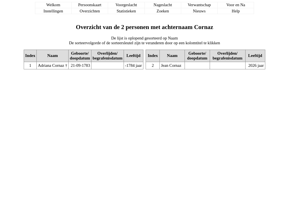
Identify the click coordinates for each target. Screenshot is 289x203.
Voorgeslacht (126, 5)
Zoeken (163, 11)
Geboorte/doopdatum (80, 55)
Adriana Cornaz (51, 65)
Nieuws (199, 11)
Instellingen (53, 11)
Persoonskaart (89, 5)
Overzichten (90, 11)
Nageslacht (163, 5)
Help (236, 11)
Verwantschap (199, 5)
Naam (52, 55)
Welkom (53, 5)
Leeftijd (133, 55)
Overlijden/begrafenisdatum (107, 55)
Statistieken (126, 11)
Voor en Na (235, 5)
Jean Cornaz (171, 65)
